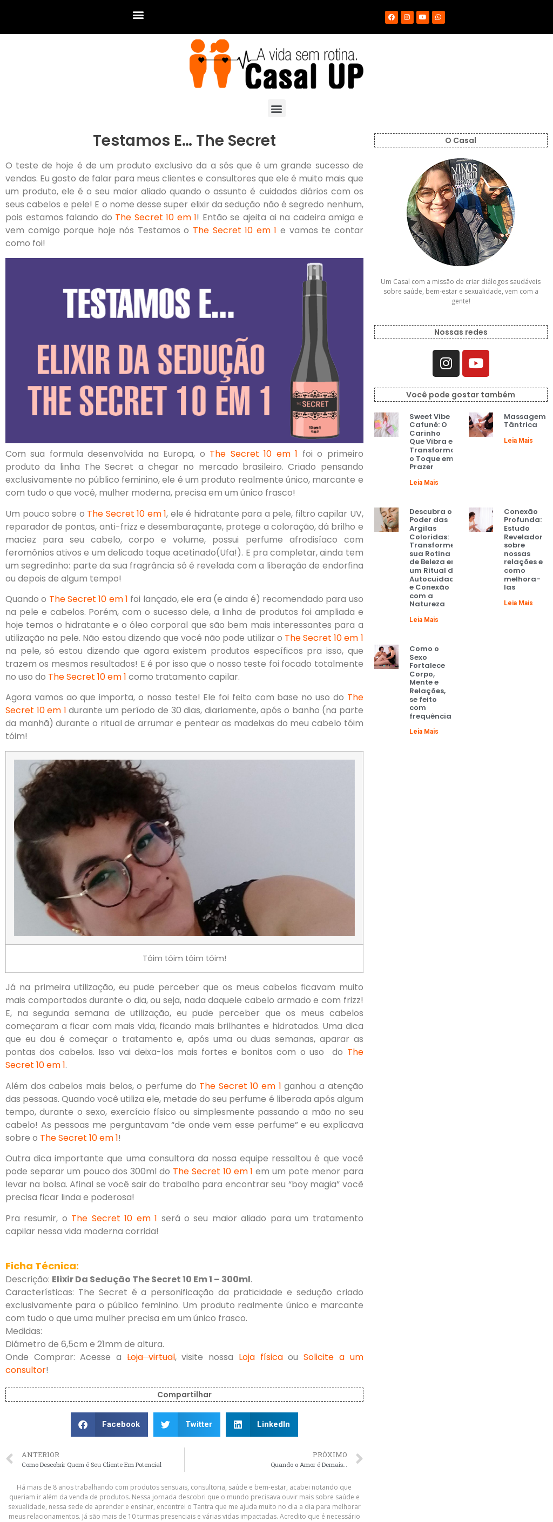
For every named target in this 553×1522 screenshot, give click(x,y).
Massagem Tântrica (525, 420)
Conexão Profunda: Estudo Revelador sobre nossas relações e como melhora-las (523, 549)
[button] (138, 14)
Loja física (261, 1357)
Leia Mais (424, 482)
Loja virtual (151, 1357)
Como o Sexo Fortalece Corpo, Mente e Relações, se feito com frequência (430, 682)
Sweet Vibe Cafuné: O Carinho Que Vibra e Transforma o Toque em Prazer (432, 441)
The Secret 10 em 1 (156, 217)
